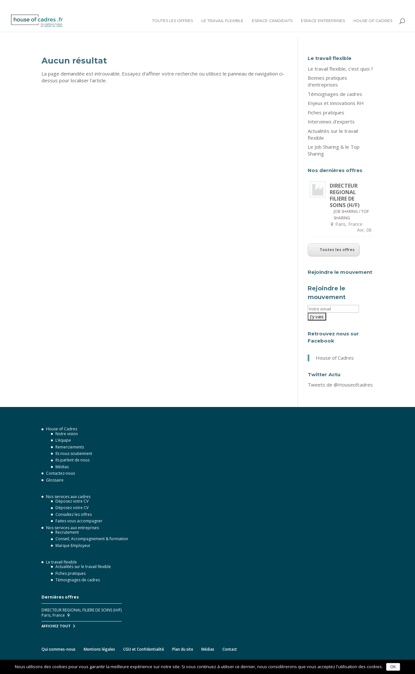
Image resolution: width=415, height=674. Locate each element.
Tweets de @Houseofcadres (340, 384)
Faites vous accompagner (78, 521)
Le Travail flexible (222, 20)
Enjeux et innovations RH (336, 103)
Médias (62, 467)
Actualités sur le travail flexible (83, 566)
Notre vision (66, 433)
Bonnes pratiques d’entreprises (327, 81)
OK (393, 667)
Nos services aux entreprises (72, 527)
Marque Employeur (72, 545)
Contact (229, 649)
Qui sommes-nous (59, 649)
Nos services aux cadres (68, 496)
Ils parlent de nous (72, 460)
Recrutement (67, 532)
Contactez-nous (60, 473)
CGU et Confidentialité (143, 649)
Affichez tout (56, 625)
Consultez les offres (73, 514)
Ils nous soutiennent (73, 453)
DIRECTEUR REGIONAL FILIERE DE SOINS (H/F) (345, 195)
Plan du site (182, 649)
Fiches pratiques (326, 112)
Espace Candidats (272, 20)
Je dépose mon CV (385, 5)
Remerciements (69, 447)
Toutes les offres (172, 20)
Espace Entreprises (323, 20)
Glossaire (55, 480)
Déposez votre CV (72, 501)
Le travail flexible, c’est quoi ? (340, 68)
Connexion (346, 5)
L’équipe (63, 440)
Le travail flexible (61, 562)
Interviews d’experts (331, 121)
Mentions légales (99, 649)
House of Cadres (372, 20)
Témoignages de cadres (335, 94)
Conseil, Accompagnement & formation (91, 538)
